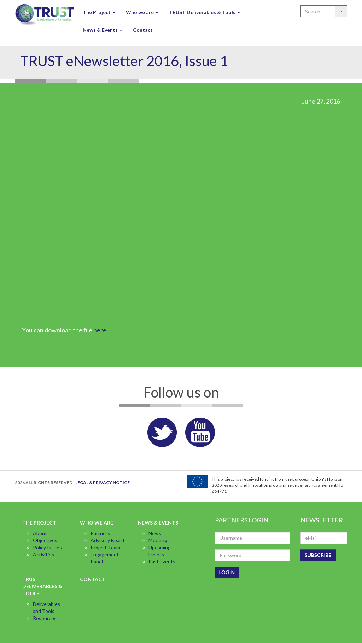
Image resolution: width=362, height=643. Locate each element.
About (40, 533)
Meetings (159, 540)
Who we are (142, 12)
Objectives (45, 540)
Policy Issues (47, 547)
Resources (45, 618)
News (154, 533)
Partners (100, 533)
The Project (99, 12)
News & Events (102, 30)
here (99, 330)
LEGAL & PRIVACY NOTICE (102, 482)
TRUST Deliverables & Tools (204, 12)
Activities (43, 554)
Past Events (161, 561)
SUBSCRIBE (318, 555)
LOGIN (227, 572)
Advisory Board (107, 540)
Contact (143, 30)
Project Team (105, 547)
